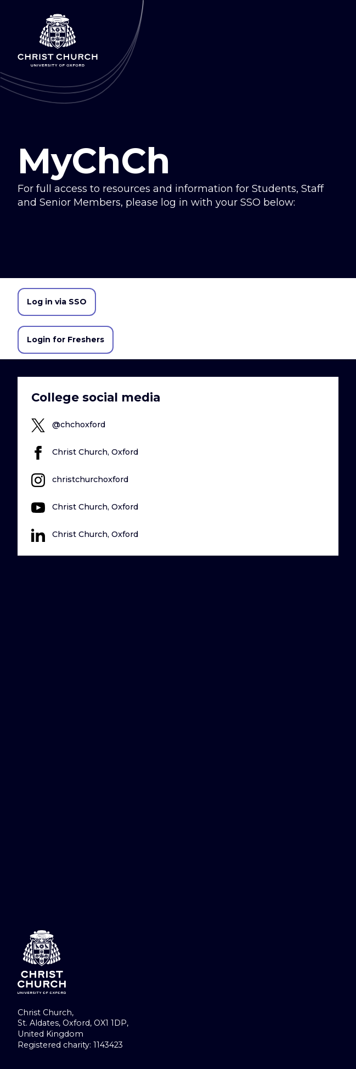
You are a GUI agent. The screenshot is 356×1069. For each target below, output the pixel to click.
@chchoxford (78, 424)
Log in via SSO (57, 302)
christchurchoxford (90, 479)
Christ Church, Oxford (95, 452)
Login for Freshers (65, 339)
